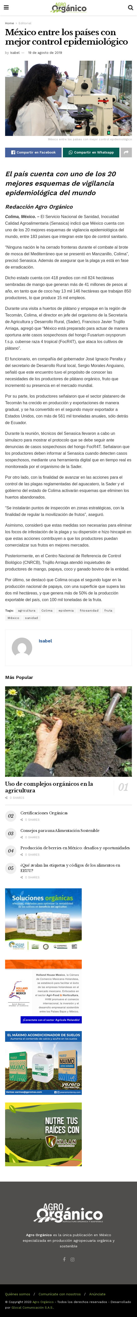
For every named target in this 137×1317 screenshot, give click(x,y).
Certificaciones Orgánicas (44, 813)
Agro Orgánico (43, 1302)
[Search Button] (130, 7)
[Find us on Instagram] (72, 1260)
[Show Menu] (6, 7)
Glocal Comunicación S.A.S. (32, 1307)
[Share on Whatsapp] (91, 152)
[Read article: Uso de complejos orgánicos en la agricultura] (68, 731)
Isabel (15, 53)
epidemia (66, 610)
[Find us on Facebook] (64, 1260)
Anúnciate (97, 1294)
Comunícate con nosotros (60, 1294)
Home (9, 23)
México (13, 618)
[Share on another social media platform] (126, 152)
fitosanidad (89, 610)
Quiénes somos (17, 1294)
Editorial (25, 23)
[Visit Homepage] (68, 8)
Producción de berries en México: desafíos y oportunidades (75, 848)
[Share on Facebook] (33, 152)
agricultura (27, 610)
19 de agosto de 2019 (45, 53)
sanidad (31, 618)
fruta (108, 610)
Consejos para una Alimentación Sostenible (59, 830)
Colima (47, 610)
